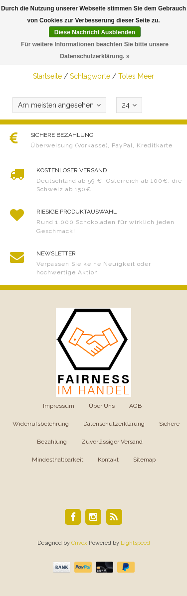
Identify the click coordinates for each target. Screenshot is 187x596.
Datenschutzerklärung (114, 423)
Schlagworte (90, 76)
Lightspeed (135, 543)
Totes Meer (136, 76)
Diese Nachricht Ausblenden (94, 32)
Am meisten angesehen (59, 105)
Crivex (79, 543)
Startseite (47, 76)
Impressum (58, 405)
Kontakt (108, 459)
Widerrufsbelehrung (40, 423)
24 (129, 105)
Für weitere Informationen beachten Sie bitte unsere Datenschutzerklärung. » (95, 50)
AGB (135, 405)
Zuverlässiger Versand (112, 441)
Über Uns (102, 405)
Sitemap (144, 459)
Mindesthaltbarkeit (57, 459)
